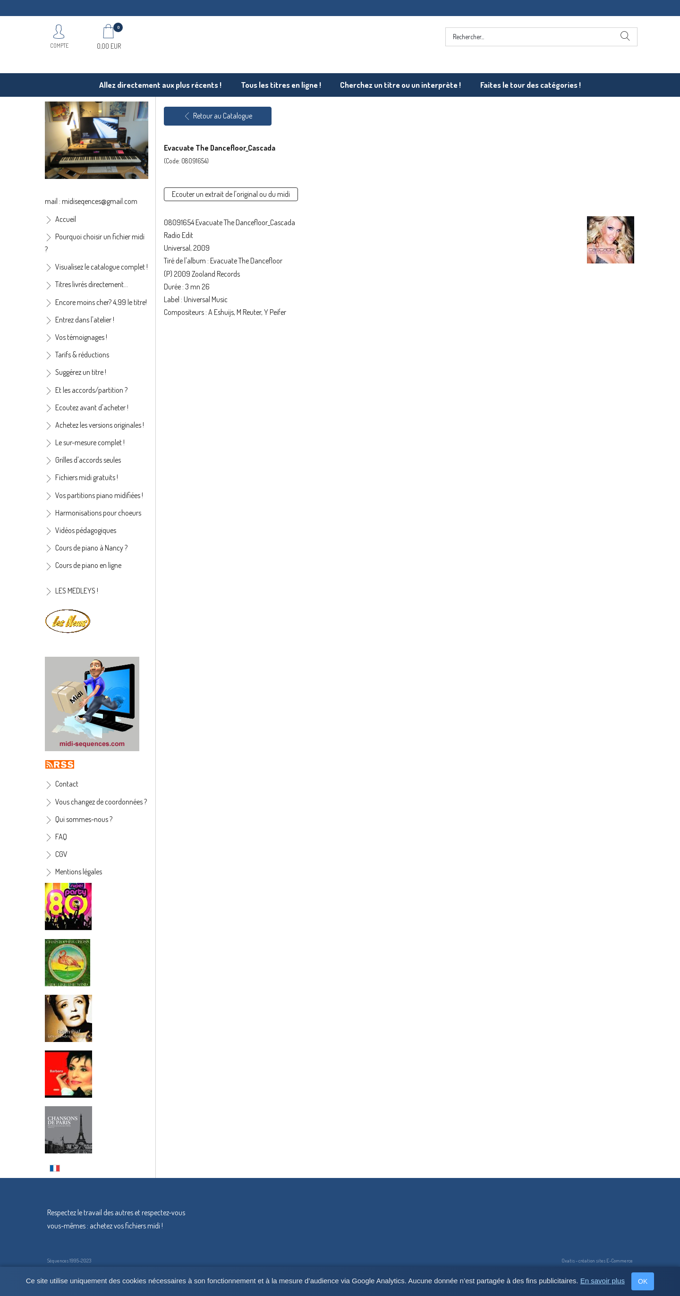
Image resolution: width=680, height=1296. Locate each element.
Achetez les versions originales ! (99, 425)
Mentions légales (78, 871)
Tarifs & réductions (82, 354)
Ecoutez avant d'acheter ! (91, 407)
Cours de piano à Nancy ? (91, 547)
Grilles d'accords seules (88, 460)
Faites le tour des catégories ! (530, 85)
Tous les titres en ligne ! (281, 85)
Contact (66, 783)
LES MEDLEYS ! (76, 590)
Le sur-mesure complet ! (90, 442)
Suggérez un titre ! (80, 372)
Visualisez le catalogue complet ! (101, 266)
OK (642, 1281)
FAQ (61, 836)
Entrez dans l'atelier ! (84, 319)
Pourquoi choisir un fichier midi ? (94, 243)
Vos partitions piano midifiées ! (99, 495)
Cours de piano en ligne (88, 565)
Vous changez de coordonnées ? (101, 801)
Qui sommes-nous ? (83, 819)
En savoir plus (602, 1281)
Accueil (65, 219)
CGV (61, 854)
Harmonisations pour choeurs (98, 512)
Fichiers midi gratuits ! (86, 477)
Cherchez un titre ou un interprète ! (400, 85)
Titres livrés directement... (91, 284)
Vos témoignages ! (81, 337)
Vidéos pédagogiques (85, 530)
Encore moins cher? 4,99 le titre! (101, 302)
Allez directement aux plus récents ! (160, 85)
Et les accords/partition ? (91, 390)
